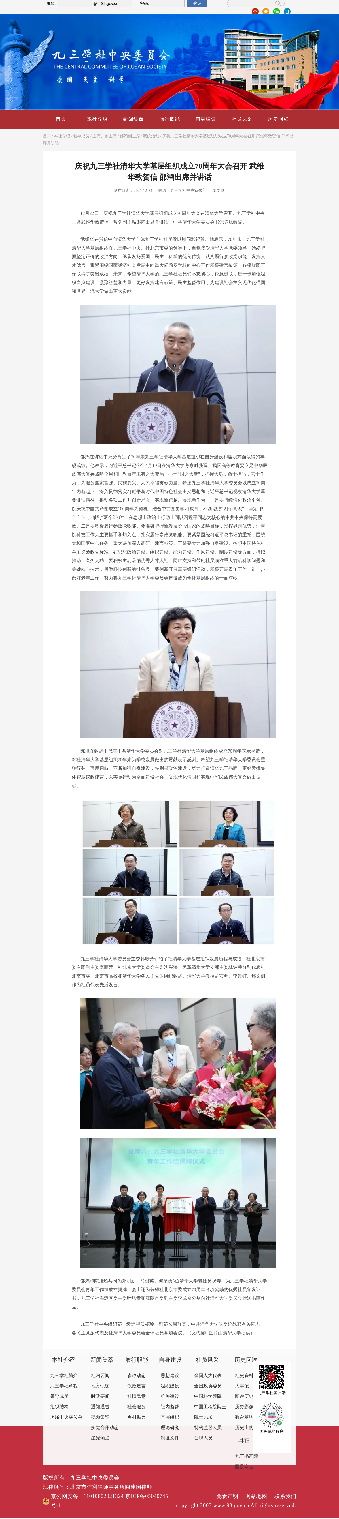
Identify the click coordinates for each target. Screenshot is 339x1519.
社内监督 (170, 1406)
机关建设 (170, 1396)
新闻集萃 (133, 119)
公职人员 (203, 1438)
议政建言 (136, 1386)
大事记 (242, 1386)
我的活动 (151, 136)
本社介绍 (97, 119)
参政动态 (136, 1375)
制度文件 (170, 1438)
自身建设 (205, 119)
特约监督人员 (208, 1427)
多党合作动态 (105, 1427)
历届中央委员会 (66, 1417)
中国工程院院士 (210, 1406)
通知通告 (100, 1406)
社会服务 (136, 1406)
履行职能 (169, 119)
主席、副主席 (104, 136)
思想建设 (170, 1375)
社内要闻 (100, 1375)
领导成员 (81, 136)
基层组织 (170, 1417)
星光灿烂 (100, 1438)
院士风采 (203, 1417)
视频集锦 (100, 1417)
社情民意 (136, 1396)
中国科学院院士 (210, 1396)
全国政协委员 (208, 1386)
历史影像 (244, 1406)
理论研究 (170, 1427)
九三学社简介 (64, 1375)
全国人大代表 (208, 1375)
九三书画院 (246, 1456)
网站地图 (259, 1496)
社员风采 (242, 119)
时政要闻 (100, 1396)
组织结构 (59, 1406)
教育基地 (244, 1417)
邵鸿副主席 (130, 136)
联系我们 (285, 1496)
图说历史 (244, 1396)
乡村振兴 (136, 1417)
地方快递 (100, 1386)
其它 (244, 1441)
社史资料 (244, 1375)
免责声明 (230, 1496)
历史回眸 (278, 119)
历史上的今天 (249, 1427)
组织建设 (170, 1386)
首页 (61, 119)
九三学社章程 (64, 1386)
